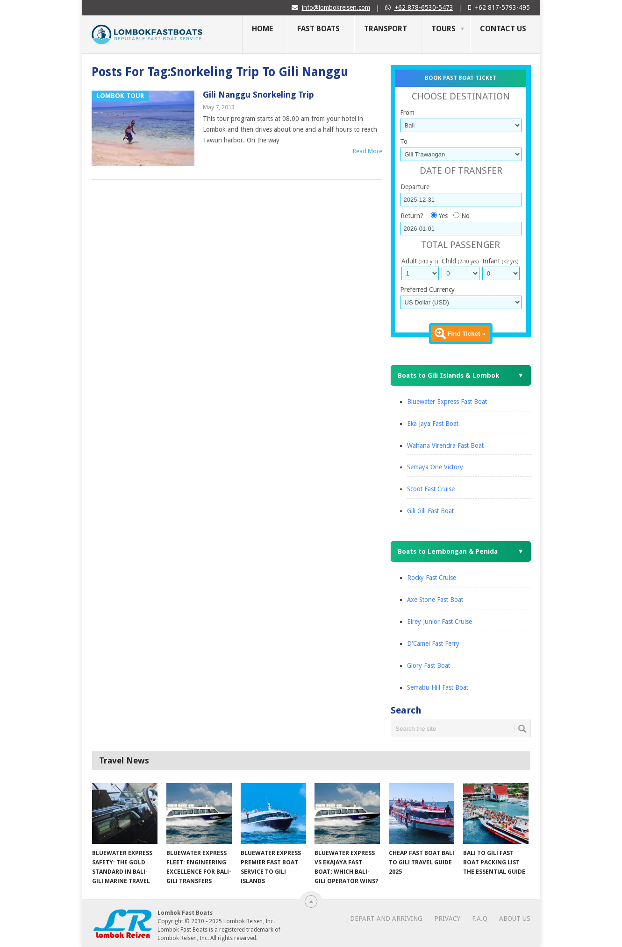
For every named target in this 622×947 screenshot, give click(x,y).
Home (262, 28)
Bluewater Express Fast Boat (447, 401)
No (465, 215)
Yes (443, 215)
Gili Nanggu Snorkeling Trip (258, 94)
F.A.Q (479, 918)
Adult (419, 261)
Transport (385, 28)
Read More (367, 151)
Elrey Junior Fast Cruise (439, 621)
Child (460, 261)
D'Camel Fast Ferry (433, 643)
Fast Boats (318, 28)
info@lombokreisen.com (336, 7)
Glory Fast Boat (428, 665)
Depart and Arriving (386, 918)
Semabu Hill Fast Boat (437, 687)
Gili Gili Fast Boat (430, 511)
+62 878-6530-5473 (423, 7)
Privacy (447, 918)
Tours (443, 28)
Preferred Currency (427, 289)
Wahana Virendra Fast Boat (445, 445)
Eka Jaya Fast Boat (432, 423)
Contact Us (503, 28)
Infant (500, 261)
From (407, 112)
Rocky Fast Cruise (431, 577)
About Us (514, 918)
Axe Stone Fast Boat (435, 599)
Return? (411, 215)
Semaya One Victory (435, 467)
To (404, 141)
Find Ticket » (466, 333)
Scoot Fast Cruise (431, 489)
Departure (414, 187)
